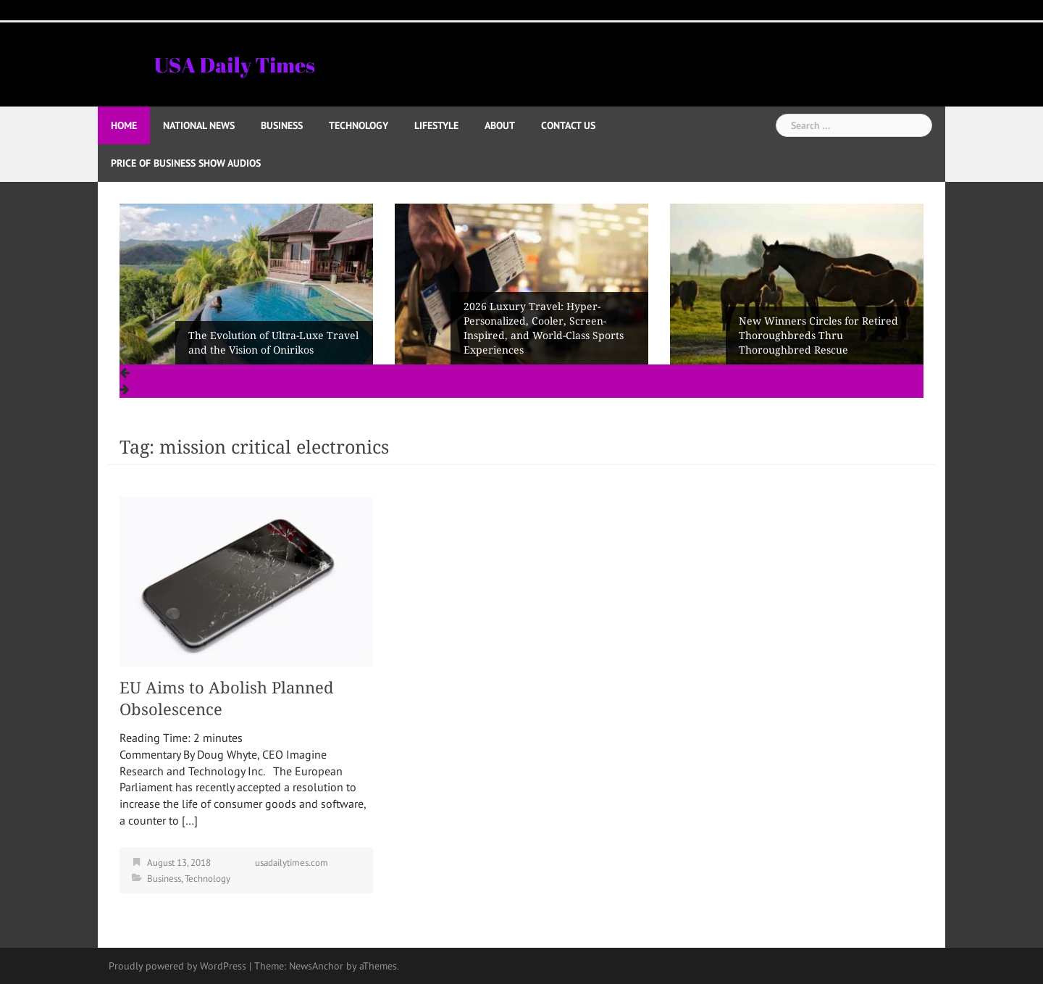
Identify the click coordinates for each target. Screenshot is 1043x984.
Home (124, 125)
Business (282, 125)
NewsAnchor (316, 965)
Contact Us (568, 125)
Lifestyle (436, 125)
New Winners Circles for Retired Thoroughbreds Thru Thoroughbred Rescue (818, 335)
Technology (358, 125)
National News (199, 125)
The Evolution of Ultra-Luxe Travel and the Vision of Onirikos (273, 343)
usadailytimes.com (291, 862)
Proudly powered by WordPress (177, 965)
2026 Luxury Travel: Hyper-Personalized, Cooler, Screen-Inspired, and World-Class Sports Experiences (544, 328)
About (500, 125)
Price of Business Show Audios (186, 163)
